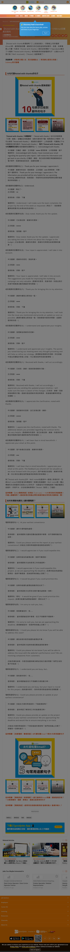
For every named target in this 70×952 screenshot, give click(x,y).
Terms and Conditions (29, 946)
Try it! (45, 33)
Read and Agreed (35, 949)
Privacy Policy (14, 946)
